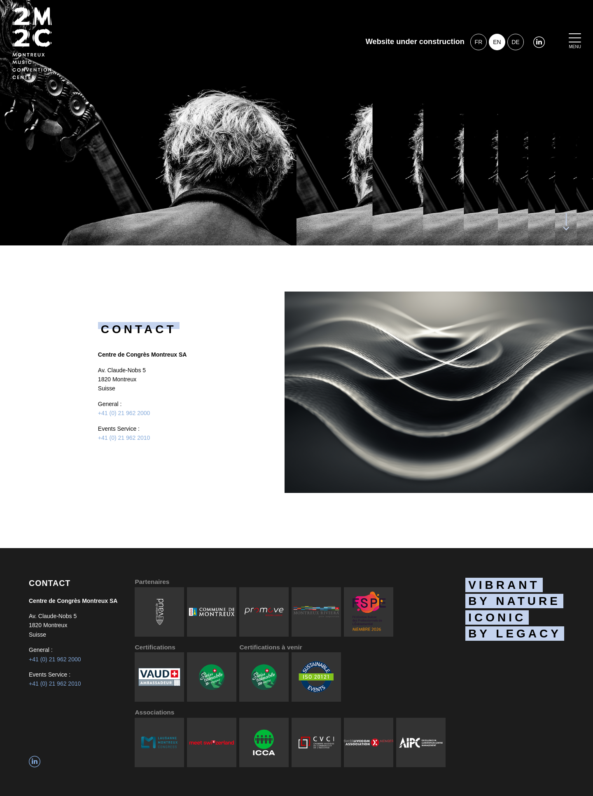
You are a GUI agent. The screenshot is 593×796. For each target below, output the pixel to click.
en (497, 42)
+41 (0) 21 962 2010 (124, 437)
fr (479, 42)
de (515, 42)
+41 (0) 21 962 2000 (124, 413)
